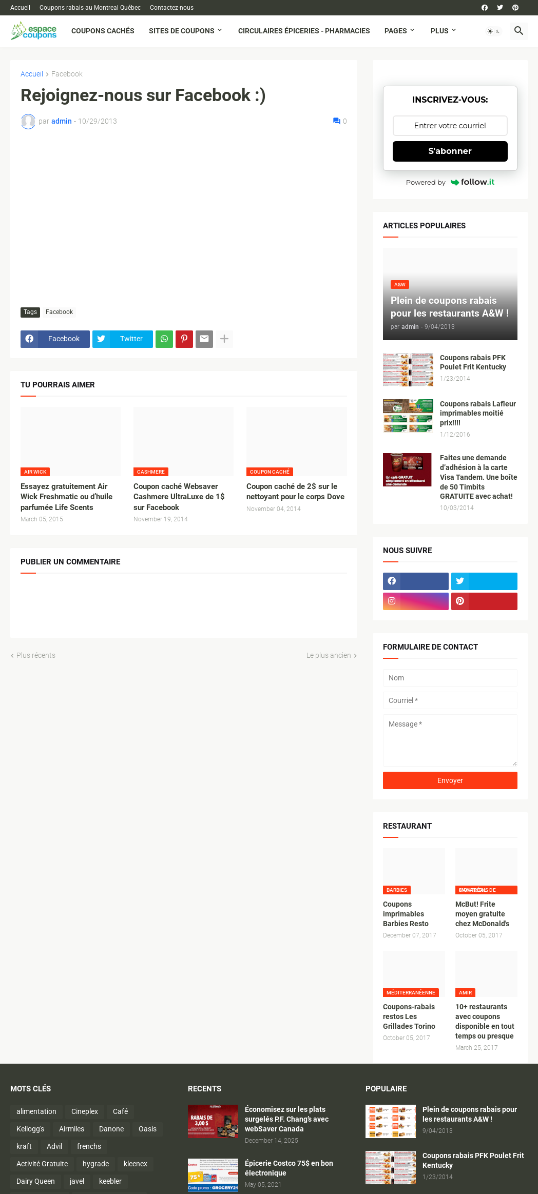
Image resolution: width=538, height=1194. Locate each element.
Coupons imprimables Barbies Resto (406, 914)
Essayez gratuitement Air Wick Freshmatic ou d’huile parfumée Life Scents (66, 497)
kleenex (135, 1164)
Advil (54, 1146)
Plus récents (35, 655)
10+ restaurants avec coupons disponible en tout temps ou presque (484, 1021)
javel (77, 1181)
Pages (396, 31)
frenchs (89, 1146)
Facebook (67, 74)
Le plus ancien (328, 655)
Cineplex (84, 1111)
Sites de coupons (182, 31)
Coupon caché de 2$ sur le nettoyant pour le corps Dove (295, 491)
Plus (440, 31)
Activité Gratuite (42, 1164)
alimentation (36, 1111)
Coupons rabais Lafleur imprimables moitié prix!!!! (478, 413)
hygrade (96, 1164)
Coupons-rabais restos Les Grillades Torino (409, 1016)
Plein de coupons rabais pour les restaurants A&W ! (469, 1114)
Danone (111, 1129)
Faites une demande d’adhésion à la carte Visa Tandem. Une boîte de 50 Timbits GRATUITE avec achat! (478, 477)
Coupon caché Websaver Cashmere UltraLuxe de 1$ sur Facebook (179, 497)
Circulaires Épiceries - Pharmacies (304, 31)
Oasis (148, 1129)
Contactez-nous (172, 7)
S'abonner (450, 151)
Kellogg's (30, 1129)
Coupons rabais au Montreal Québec (90, 7)
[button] (494, 31)
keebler (110, 1181)
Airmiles (71, 1129)
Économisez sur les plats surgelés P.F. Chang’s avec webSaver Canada (287, 1119)
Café (120, 1111)
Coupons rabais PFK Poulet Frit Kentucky (473, 362)
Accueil (20, 7)
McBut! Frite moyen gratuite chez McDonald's (482, 914)
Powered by (450, 182)
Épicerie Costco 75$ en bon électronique (289, 1168)
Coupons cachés (102, 31)
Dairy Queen (35, 1181)
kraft (24, 1146)
